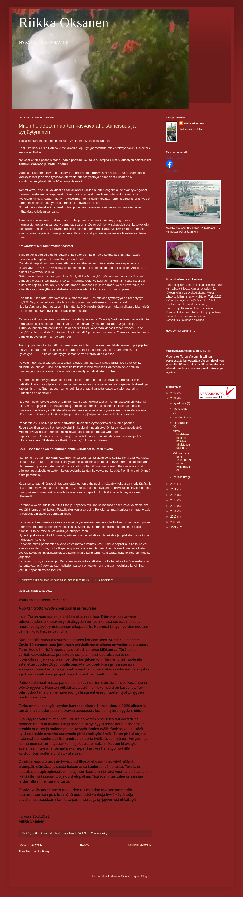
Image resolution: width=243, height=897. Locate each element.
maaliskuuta (181, 423)
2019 (173, 489)
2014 (173, 494)
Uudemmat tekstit (31, 844)
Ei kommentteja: (104, 579)
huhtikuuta (180, 417)
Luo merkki (172, 170)
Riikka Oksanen (64, 22)
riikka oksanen (194, 123)
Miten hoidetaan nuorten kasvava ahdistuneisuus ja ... (182, 439)
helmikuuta (181, 477)
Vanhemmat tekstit (139, 844)
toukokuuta (180, 408)
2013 (173, 500)
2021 (173, 398)
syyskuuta (180, 403)
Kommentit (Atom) (37, 851)
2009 (173, 522)
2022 (173, 393)
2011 (173, 511)
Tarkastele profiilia (190, 129)
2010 (173, 516)
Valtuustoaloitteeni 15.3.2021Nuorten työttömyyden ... (182, 462)
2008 (173, 527)
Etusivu (84, 844)
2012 (173, 505)
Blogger (146, 876)
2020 (173, 484)
